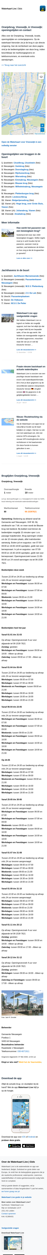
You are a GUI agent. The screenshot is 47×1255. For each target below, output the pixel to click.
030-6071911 (23, 1051)
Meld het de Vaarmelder (30, 1062)
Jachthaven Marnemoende (26, 276)
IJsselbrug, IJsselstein (24, 163)
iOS (24, 1137)
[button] (41, 76)
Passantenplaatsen (20, 296)
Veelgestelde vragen (10, 1228)
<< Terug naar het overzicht (14, 65)
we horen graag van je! (11, 1191)
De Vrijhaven (17, 300)
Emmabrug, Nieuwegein (26, 180)
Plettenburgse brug (24, 193)
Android (31, 1137)
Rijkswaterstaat (40, 134)
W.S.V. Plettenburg (34, 286)
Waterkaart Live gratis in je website (16, 1197)
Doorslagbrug (21, 169)
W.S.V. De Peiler (18, 303)
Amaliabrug (19, 214)
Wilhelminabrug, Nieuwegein (29, 187)
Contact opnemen (9, 1214)
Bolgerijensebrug (20, 200)
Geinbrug (19, 166)
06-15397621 (31, 512)
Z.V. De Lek (30, 293)
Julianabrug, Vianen (25, 210)
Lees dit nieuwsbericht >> (26, 350)
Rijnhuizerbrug (22, 173)
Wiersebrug (20, 176)
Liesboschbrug (19, 197)
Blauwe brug (21, 183)
